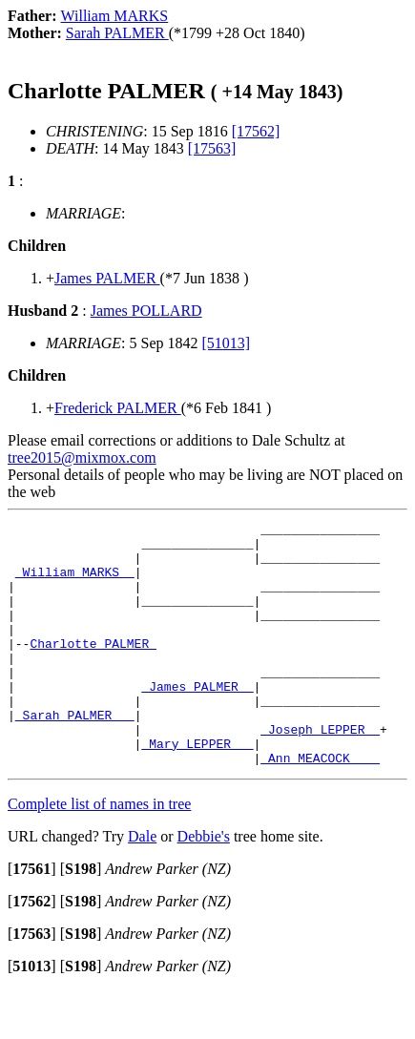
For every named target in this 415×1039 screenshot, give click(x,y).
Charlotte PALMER (93, 668)
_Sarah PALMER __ (75, 754)
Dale (142, 885)
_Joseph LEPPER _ (320, 771)
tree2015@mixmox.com (82, 457)
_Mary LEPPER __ (197, 789)
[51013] (226, 343)
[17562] (256, 131)
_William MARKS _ (75, 583)
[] (32, 917)
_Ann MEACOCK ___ (320, 806)
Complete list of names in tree (99, 852)
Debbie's (203, 885)
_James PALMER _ (197, 720)
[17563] (212, 148)
